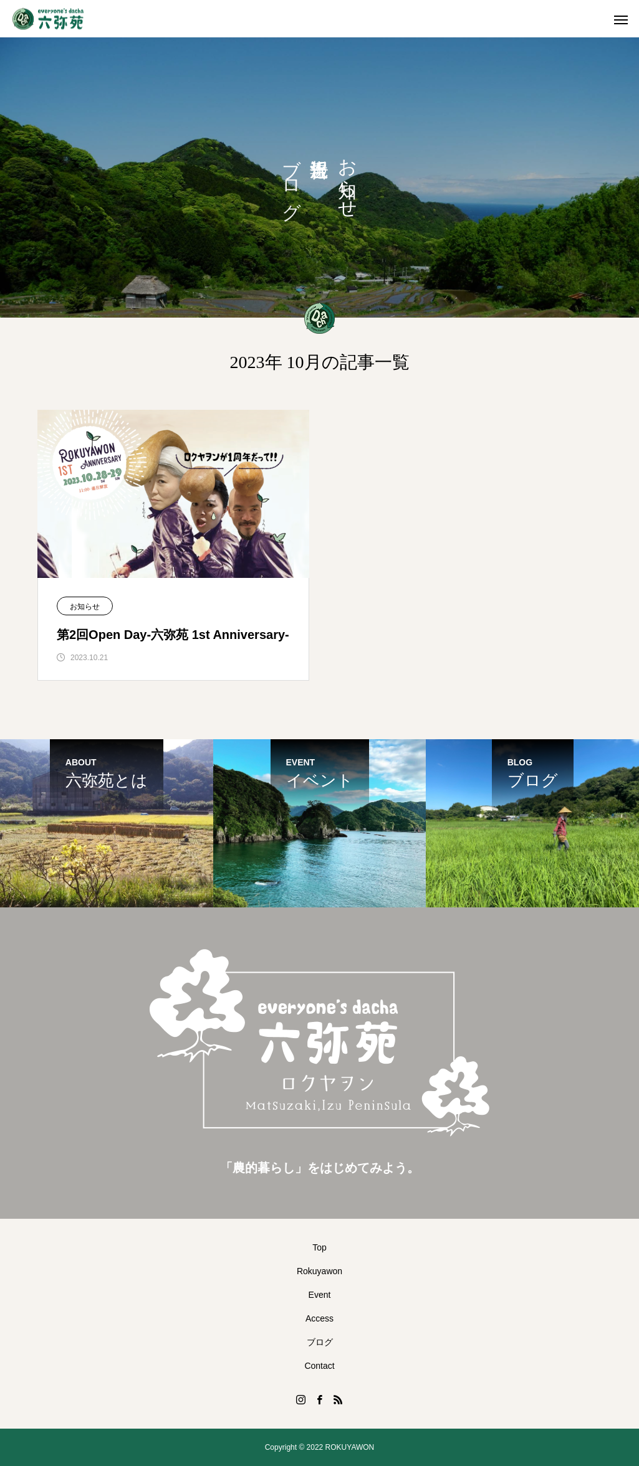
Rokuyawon (319, 1271)
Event (320, 1295)
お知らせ (85, 606)
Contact (319, 1366)
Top (319, 1247)
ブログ (320, 1342)
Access (319, 1318)
